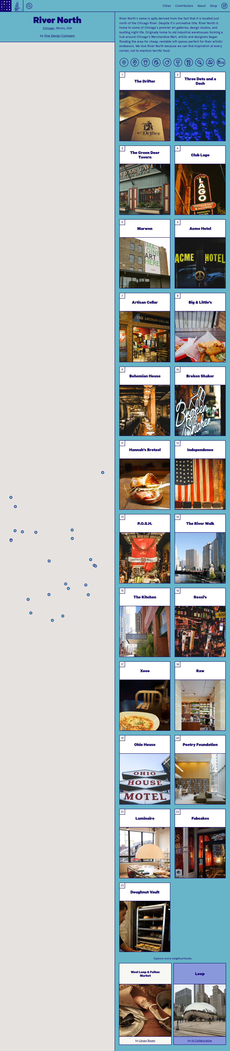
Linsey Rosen (147, 1040)
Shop (213, 6)
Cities (167, 6)
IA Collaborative (201, 1040)
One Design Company (59, 36)
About (201, 6)
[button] (45, 544)
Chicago (48, 28)
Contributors (184, 6)
